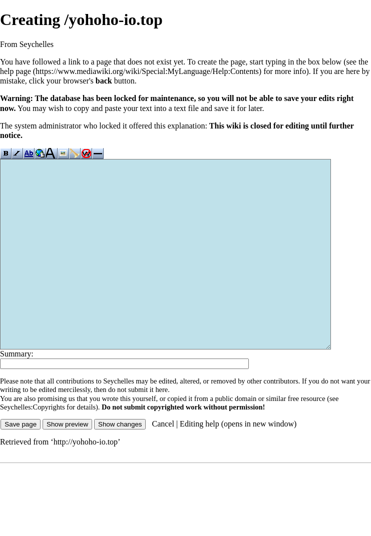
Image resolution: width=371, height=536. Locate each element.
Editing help (199, 461)
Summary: (17, 391)
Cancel (163, 461)
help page (15, 71)
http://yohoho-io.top (86, 479)
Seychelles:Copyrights (32, 444)
